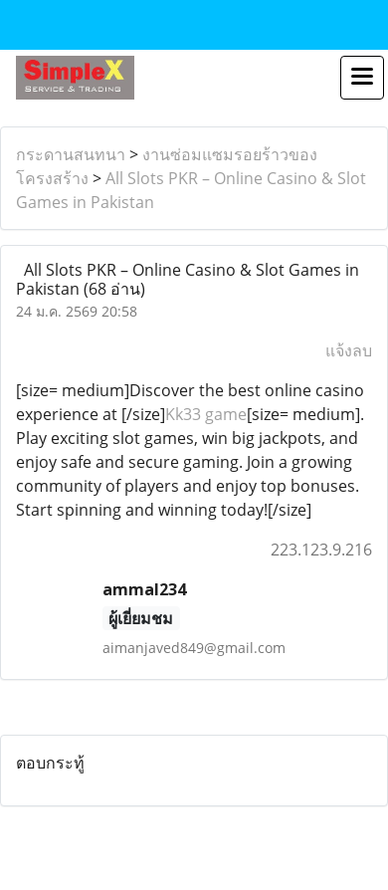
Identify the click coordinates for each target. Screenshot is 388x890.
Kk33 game (206, 414)
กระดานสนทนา (70, 154)
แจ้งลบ (348, 350)
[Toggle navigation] (362, 78)
